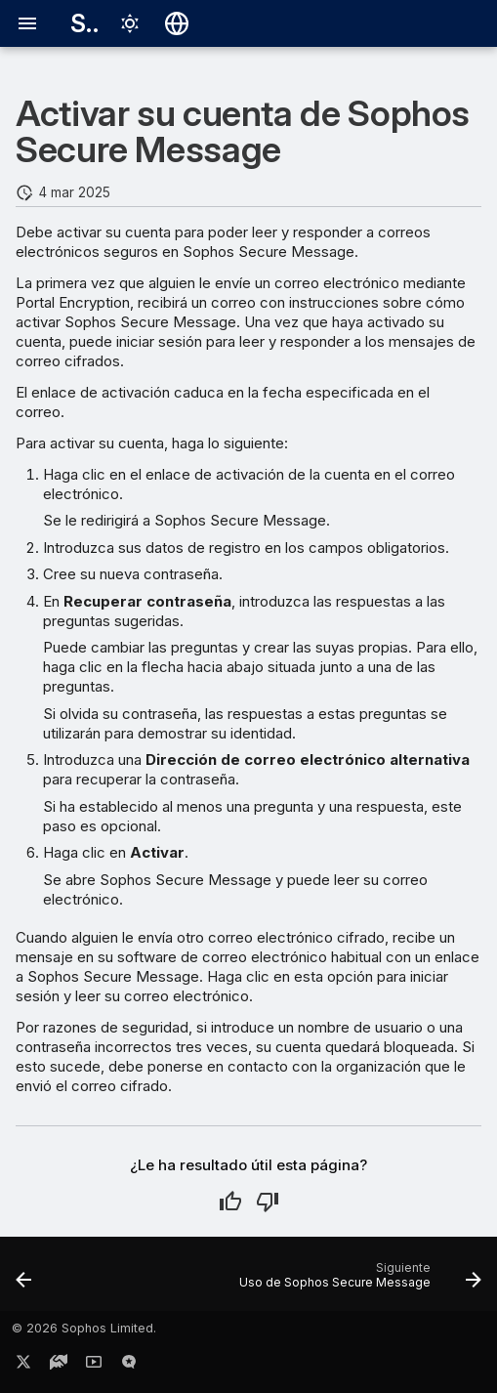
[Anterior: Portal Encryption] (24, 1279)
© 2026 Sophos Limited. (84, 1328)
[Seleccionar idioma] (176, 23)
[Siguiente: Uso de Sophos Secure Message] (357, 1279)
